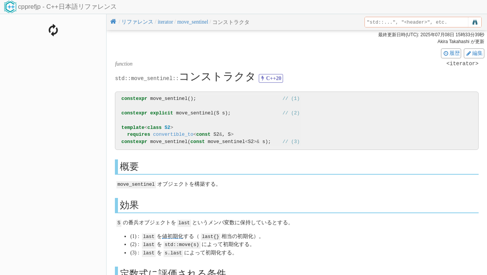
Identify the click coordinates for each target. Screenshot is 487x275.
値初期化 (172, 235)
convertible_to (173, 134)
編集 (474, 53)
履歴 (451, 53)
